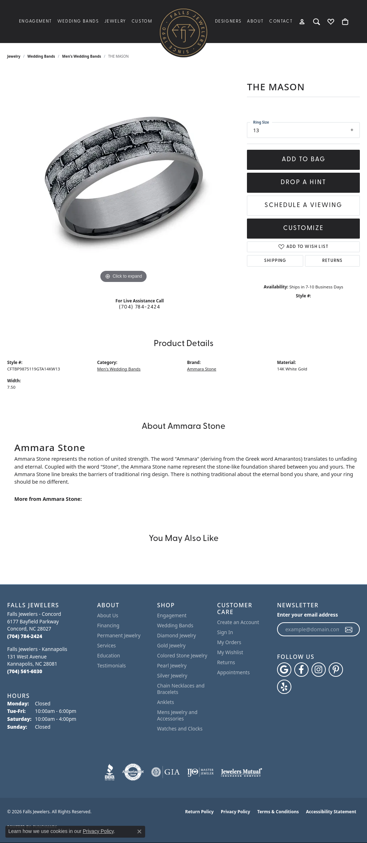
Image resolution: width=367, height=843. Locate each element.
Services (106, 645)
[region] (123, 177)
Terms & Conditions (278, 812)
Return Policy (199, 812)
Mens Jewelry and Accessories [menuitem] (177, 715)
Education (108, 655)
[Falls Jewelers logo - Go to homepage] (183, 32)
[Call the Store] (24, 636)
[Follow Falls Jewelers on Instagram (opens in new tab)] (318, 669)
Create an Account (238, 622)
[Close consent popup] (139, 831)
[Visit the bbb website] (110, 772)
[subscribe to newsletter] (349, 629)
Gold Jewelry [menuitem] (171, 645)
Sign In (225, 632)
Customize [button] (303, 228)
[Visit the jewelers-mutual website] (241, 772)
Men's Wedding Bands (81, 56)
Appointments (233, 672)
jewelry (13, 56)
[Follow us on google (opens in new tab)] (284, 669)
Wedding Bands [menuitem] (175, 625)
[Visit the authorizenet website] (133, 772)
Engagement (35, 21)
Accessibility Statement (331, 812)
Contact (280, 21)
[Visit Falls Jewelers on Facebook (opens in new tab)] (301, 669)
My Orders (229, 642)
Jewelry (115, 21)
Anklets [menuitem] (165, 702)
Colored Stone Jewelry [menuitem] (182, 655)
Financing (108, 625)
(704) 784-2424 (139, 307)
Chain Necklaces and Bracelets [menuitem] (180, 688)
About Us (107, 615)
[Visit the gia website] (165, 772)
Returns (332, 261)
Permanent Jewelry (118, 635)
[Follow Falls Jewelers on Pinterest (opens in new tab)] (336, 669)
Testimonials (111, 665)
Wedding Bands (78, 21)
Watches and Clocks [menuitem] (179, 728)
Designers (228, 21)
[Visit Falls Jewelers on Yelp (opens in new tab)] (284, 687)
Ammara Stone (201, 369)
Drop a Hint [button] (303, 182)
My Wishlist (230, 652)
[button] (302, 21)
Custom (142, 21)
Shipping (275, 261)
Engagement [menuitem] (171, 615)
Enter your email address (307, 614)
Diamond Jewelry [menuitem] (176, 635)
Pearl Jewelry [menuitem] (171, 665)
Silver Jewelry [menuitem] (172, 675)
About (255, 21)
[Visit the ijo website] (200, 772)
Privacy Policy (235, 812)
